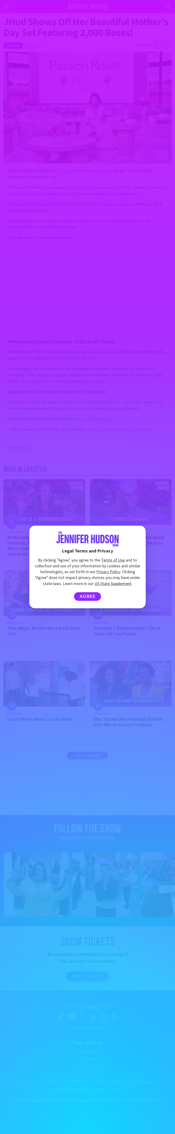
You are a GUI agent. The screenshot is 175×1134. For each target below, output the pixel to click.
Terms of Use (113, 560)
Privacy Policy (108, 572)
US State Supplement (112, 584)
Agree (88, 596)
